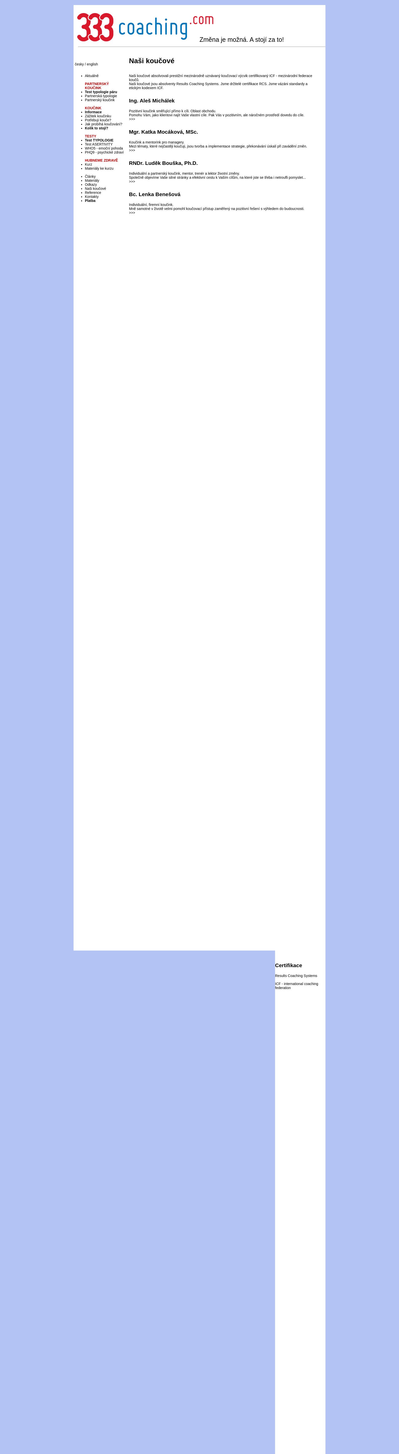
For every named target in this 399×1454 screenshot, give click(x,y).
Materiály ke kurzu (99, 168)
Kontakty (91, 197)
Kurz (88, 164)
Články (90, 176)
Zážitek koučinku (98, 116)
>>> (132, 119)
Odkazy (91, 185)
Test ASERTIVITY (99, 144)
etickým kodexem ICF (145, 88)
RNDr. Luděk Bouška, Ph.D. (163, 163)
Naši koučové (95, 189)
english (92, 64)
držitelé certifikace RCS (248, 84)
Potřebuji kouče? (98, 120)
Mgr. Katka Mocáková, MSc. (163, 132)
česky (79, 64)
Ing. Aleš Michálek (152, 100)
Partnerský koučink (100, 100)
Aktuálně (91, 76)
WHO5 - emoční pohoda (104, 148)
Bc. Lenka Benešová (154, 194)
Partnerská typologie (101, 96)
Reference (93, 193)
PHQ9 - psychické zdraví (104, 152)
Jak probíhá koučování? (103, 124)
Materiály (92, 180)
